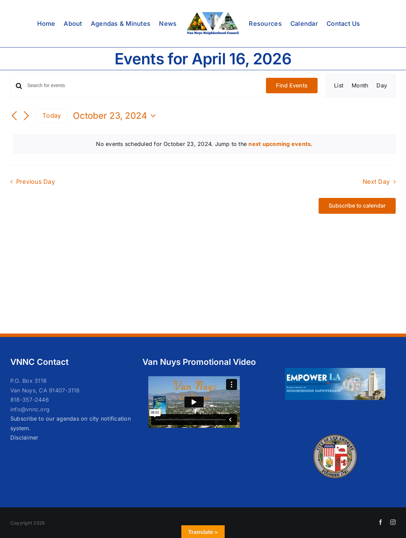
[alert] (204, 144)
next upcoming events (279, 143)
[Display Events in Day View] (381, 85)
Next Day (376, 181)
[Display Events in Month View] (360, 85)
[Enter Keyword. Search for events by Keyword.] (142, 85)
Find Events (292, 85)
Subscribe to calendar (357, 205)
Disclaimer (24, 437)
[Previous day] (14, 116)
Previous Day (35, 181)
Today (51, 115)
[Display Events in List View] (338, 85)
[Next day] (26, 116)
